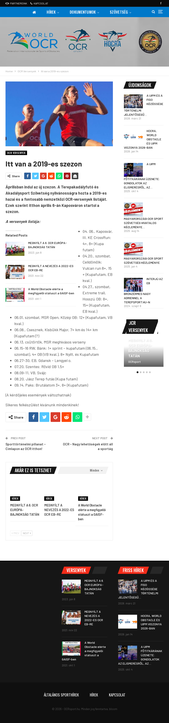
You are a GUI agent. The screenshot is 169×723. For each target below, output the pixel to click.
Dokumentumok (83, 12)
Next (27, 533)
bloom (113, 709)
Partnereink (16, 3)
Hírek (51, 12)
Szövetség (119, 12)
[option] (144, 355)
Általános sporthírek (61, 695)
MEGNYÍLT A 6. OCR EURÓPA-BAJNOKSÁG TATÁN (140, 348)
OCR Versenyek (16, 153)
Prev (15, 533)
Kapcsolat (39, 3)
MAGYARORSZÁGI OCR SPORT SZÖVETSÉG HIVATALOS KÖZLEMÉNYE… (143, 223)
